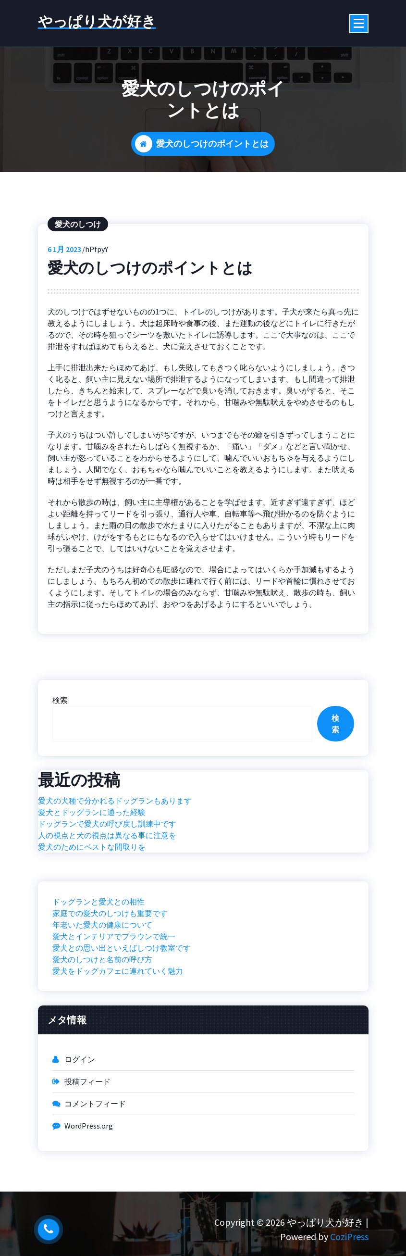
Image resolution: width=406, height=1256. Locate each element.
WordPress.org (88, 1163)
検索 (60, 737)
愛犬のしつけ (78, 261)
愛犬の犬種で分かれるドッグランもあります (115, 838)
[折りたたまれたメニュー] (359, 23)
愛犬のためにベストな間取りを (92, 884)
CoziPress (349, 1237)
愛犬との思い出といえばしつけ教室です (121, 985)
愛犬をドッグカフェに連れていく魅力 (117, 1008)
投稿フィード (87, 1119)
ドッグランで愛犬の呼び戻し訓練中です (107, 861)
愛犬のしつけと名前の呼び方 (102, 997)
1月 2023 (64, 286)
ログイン (79, 1097)
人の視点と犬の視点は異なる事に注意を (107, 873)
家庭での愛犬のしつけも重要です (110, 950)
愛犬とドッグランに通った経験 (92, 849)
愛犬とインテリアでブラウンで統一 (113, 974)
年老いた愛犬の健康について (102, 962)
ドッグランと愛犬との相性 (98, 939)
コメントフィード (95, 1141)
